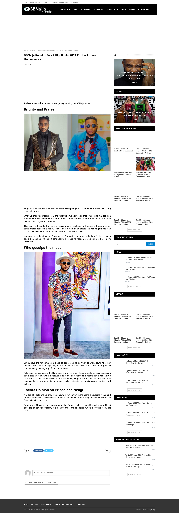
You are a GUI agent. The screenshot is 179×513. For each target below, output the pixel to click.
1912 (134, 82)
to (88, 363)
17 (153, 365)
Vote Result (98, 9)
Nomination (85, 9)
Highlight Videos (128, 9)
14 (153, 385)
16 (153, 417)
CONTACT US (74, 2)
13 (153, 427)
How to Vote (112, 9)
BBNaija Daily (151, 509)
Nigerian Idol (143, 9)
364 (127, 281)
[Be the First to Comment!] (71, 473)
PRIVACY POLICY (43, 2)
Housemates (65, 9)
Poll (75, 9)
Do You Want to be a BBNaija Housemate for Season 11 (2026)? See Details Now (135, 75)
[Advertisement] (89, 32)
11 (153, 407)
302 (135, 119)
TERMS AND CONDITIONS (59, 2)
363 (127, 272)
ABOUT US (33, 2)
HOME (26, 2)
